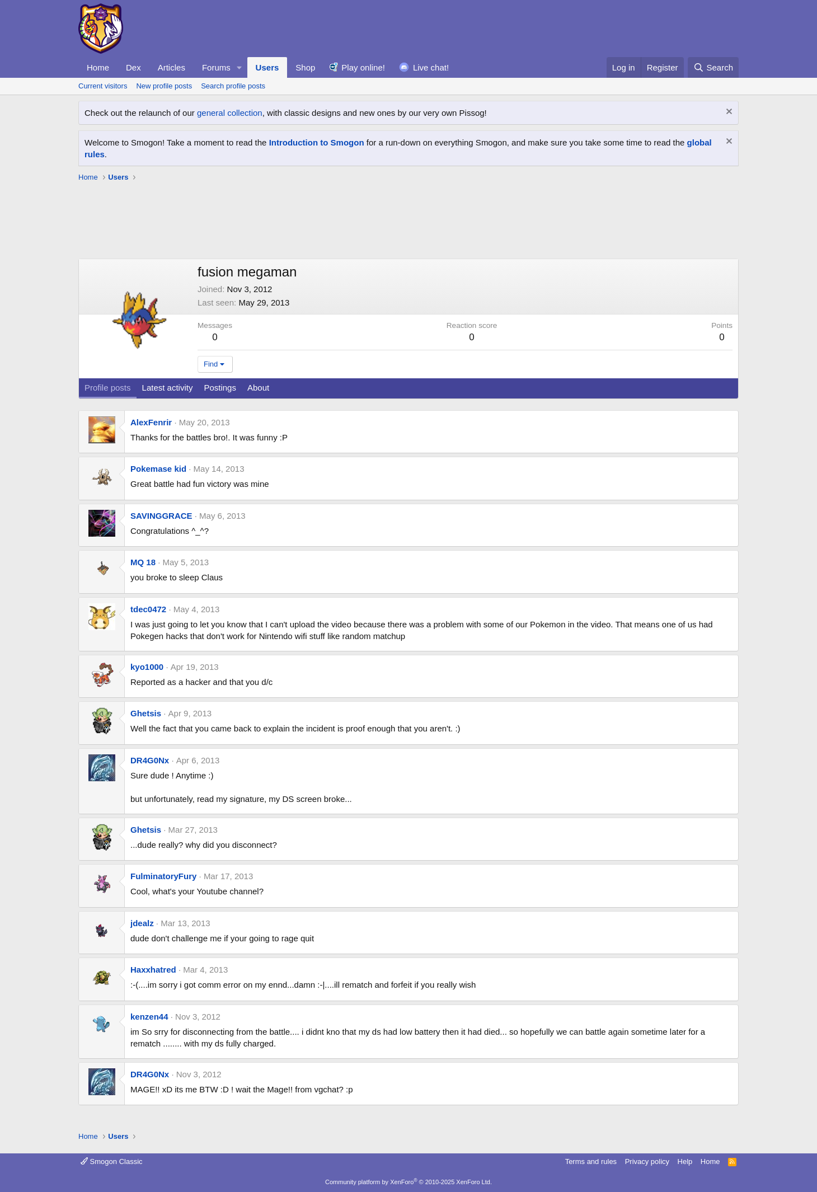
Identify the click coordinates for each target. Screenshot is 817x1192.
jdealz (142, 923)
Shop (305, 67)
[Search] (713, 67)
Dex (133, 67)
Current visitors (102, 86)
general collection (229, 113)
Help (685, 1161)
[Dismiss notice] (728, 113)
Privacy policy (647, 1161)
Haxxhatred (153, 969)
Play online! (363, 67)
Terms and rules (591, 1161)
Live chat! (431, 67)
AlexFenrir (151, 422)
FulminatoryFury (163, 876)
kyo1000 (146, 667)
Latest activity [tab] (167, 387)
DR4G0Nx (149, 760)
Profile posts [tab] (107, 387)
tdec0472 (148, 609)
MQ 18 (143, 562)
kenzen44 (149, 1016)
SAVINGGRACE (161, 515)
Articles (171, 67)
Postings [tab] (220, 387)
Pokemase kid (158, 468)
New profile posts (164, 86)
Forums (216, 67)
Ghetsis (145, 713)
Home (98, 67)
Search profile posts (233, 86)
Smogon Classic (112, 1161)
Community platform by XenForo (408, 1182)
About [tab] (258, 387)
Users (267, 67)
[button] (239, 67)
